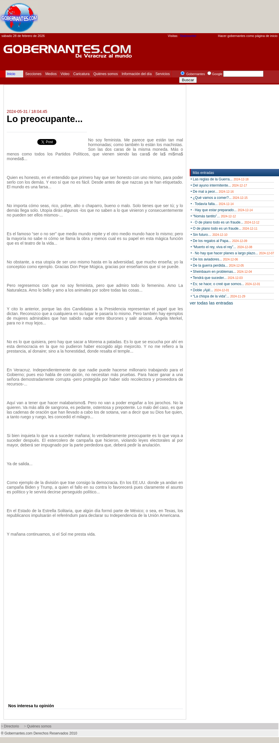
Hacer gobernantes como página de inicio (248, 36)
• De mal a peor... (212, 191)
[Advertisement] (244, 12)
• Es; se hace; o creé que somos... (225, 284)
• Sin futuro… (209, 235)
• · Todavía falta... (212, 204)
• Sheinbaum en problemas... (221, 272)
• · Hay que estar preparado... (222, 210)
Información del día (137, 74)
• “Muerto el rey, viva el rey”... (221, 247)
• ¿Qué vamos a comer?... (219, 198)
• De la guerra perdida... (217, 265)
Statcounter (188, 36)
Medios (51, 74)
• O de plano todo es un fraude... (224, 228)
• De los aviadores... (214, 259)
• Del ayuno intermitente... (219, 185)
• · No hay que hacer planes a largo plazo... (232, 253)
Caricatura (81, 74)
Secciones (33, 74)
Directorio (11, 726)
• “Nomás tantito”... (213, 216)
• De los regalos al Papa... (219, 241)
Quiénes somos (105, 74)
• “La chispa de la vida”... (218, 296)
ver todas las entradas (211, 302)
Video (64, 74)
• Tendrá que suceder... (217, 278)
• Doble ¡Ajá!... (210, 290)
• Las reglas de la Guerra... (219, 179)
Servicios (162, 74)
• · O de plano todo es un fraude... (225, 222)
